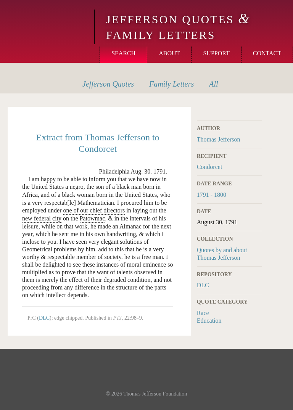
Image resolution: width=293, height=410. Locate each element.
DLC (203, 285)
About (169, 53)
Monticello (46, 20)
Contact (267, 53)
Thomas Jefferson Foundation (155, 394)
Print (257, 111)
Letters (171, 84)
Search (123, 53)
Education (209, 320)
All (213, 84)
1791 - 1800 (211, 194)
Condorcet (209, 167)
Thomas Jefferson (218, 139)
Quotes (108, 84)
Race (203, 313)
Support (216, 53)
